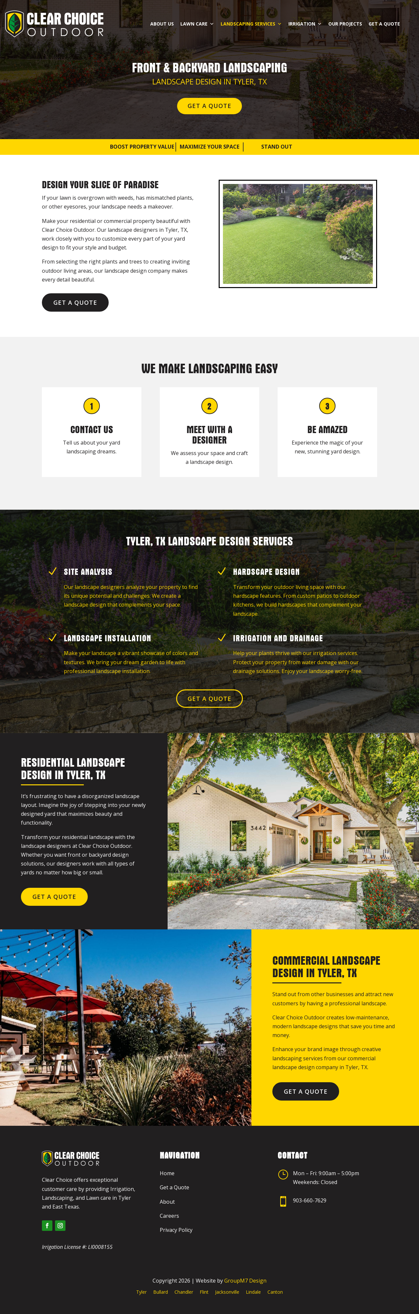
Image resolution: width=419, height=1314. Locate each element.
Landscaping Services (251, 19)
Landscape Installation (107, 638)
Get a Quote (384, 19)
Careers (169, 1215)
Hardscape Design (266, 572)
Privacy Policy (176, 1229)
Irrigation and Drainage (278, 638)
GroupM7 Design (245, 1280)
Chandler (183, 1292)
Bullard (160, 1292)
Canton (275, 1292)
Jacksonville (227, 1292)
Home (167, 1173)
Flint (204, 1292)
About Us (162, 19)
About (167, 1201)
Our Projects (345, 19)
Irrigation (305, 19)
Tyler (141, 1292)
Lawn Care (197, 19)
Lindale (253, 1292)
